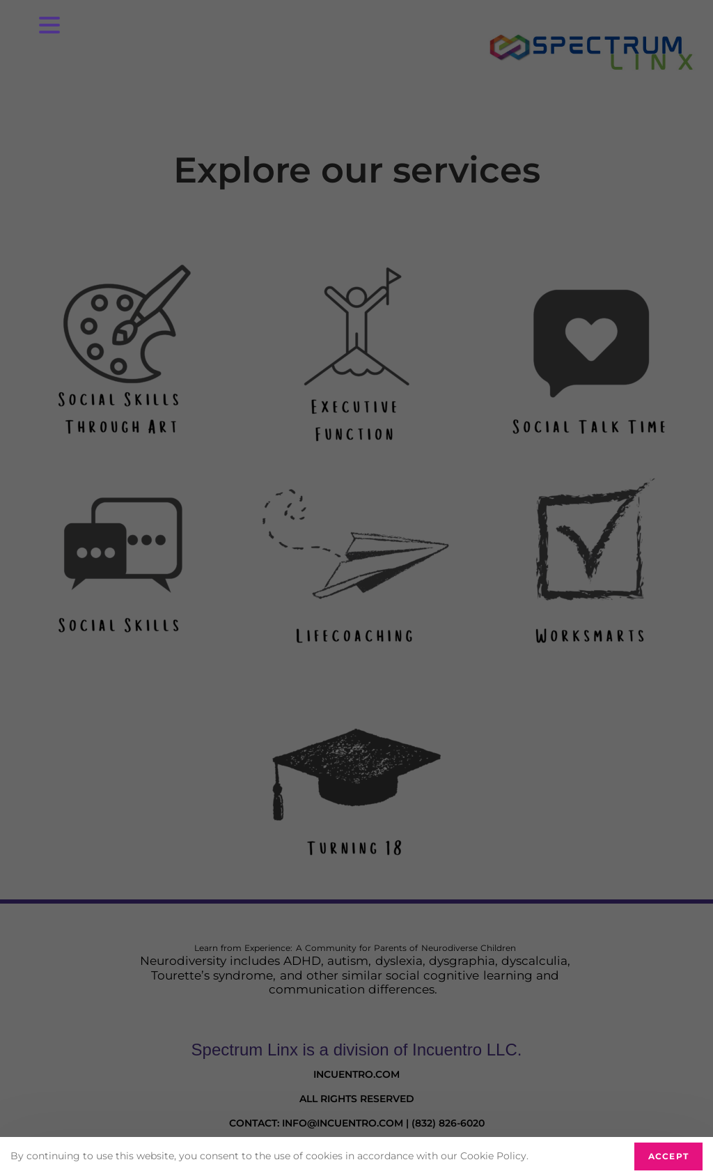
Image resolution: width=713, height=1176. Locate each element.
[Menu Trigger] (49, 24)
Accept (668, 1156)
